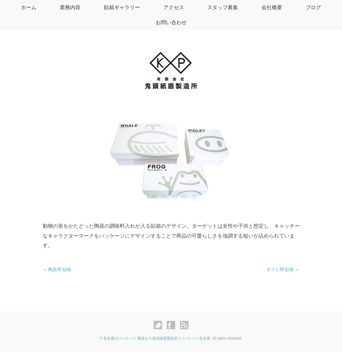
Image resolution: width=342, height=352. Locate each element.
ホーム (28, 7)
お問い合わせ (171, 22)
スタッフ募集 (222, 7)
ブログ (313, 7)
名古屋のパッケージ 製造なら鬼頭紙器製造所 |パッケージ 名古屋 (156, 338)
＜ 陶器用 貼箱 (57, 269)
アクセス (173, 7)
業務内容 (70, 7)
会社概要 (272, 7)
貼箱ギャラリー (122, 7)
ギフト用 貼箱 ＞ (283, 269)
